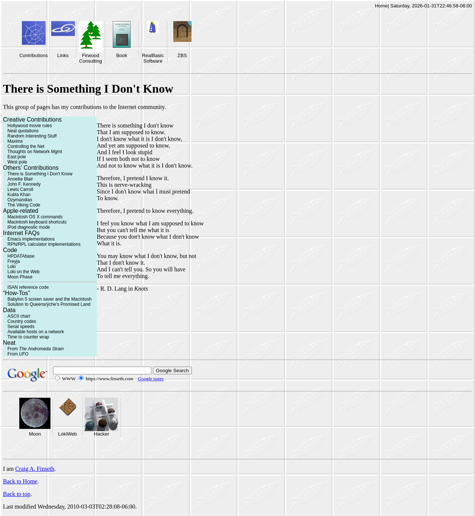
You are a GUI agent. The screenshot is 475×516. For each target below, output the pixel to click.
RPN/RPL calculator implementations (44, 244)
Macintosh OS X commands (35, 216)
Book (121, 55)
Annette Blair (20, 179)
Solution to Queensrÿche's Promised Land (49, 304)
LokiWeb (67, 434)
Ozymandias (19, 199)
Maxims (15, 141)
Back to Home (20, 481)
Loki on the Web (23, 271)
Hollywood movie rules (29, 125)
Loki (11, 266)
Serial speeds (21, 326)
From (35, 348)
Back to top (16, 494)
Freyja (13, 261)
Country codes (21, 321)
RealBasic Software (153, 58)
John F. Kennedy (23, 184)
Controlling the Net (25, 146)
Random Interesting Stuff (32, 136)
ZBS (182, 55)
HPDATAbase (21, 256)
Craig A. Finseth (34, 469)
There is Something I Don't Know (39, 173)
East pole (16, 156)
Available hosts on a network (35, 331)
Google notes (151, 378)
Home (381, 6)
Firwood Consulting (90, 58)
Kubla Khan (18, 194)
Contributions (33, 55)
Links (62, 55)
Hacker (101, 434)
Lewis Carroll (20, 189)
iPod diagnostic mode (28, 227)
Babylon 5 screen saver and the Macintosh (49, 299)
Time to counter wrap (28, 337)
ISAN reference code (28, 287)
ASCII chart (18, 316)
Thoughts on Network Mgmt (34, 151)
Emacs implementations (31, 239)
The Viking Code (23, 205)
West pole (17, 162)
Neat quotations (23, 130)
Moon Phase (19, 277)
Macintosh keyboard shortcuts (36, 222)
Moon (35, 434)
